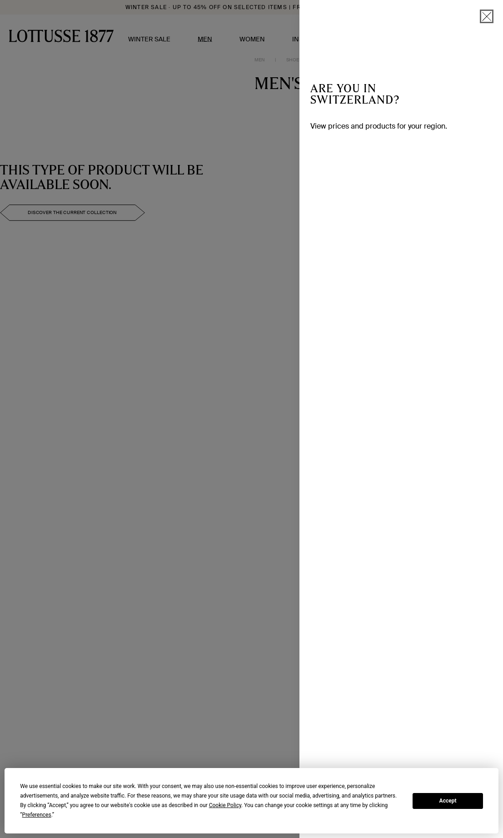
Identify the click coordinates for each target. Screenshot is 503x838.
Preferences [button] (36, 815)
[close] (486, 16)
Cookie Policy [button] (225, 805)
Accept (448, 801)
